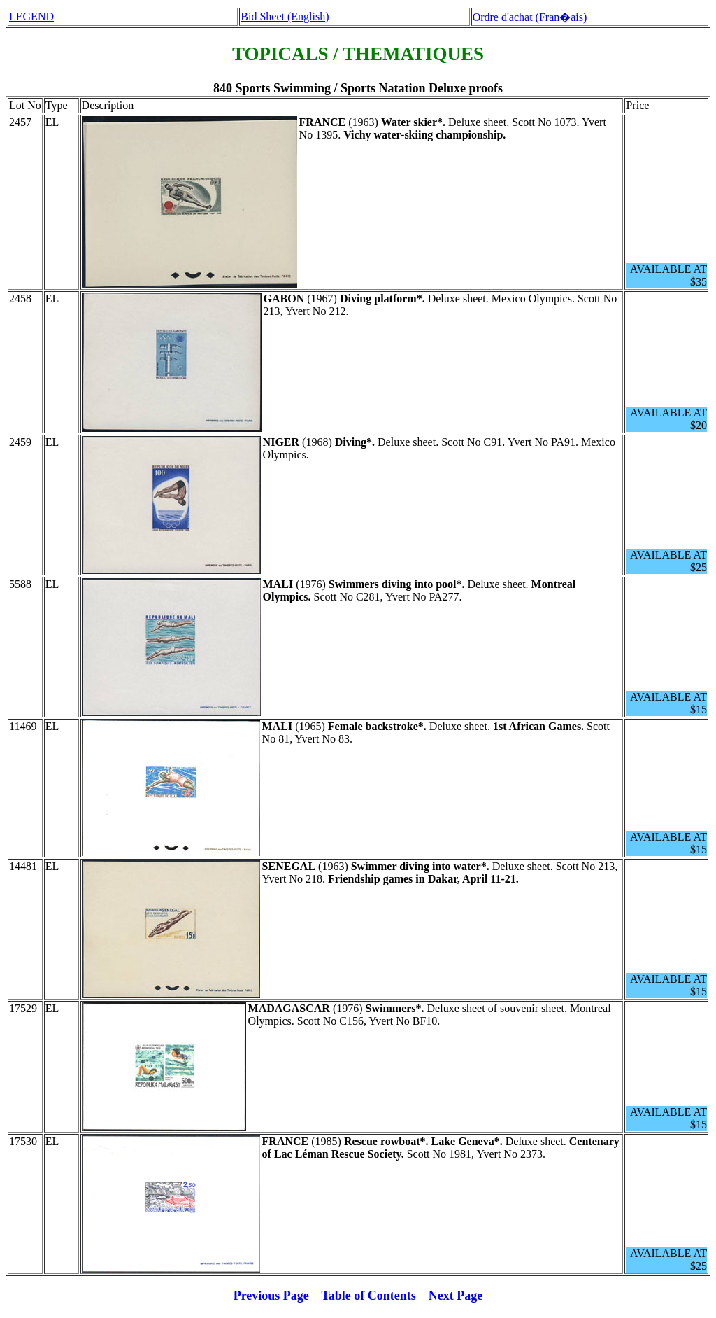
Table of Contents (369, 1296)
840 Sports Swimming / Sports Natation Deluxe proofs (358, 88)
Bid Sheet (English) (285, 16)
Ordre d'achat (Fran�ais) (530, 17)
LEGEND (31, 16)
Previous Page (271, 1296)
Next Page (455, 1296)
